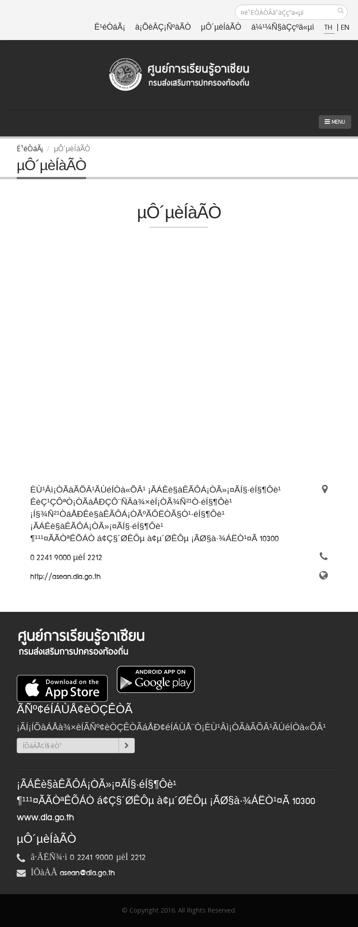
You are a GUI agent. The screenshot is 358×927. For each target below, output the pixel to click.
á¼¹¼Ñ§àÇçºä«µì (282, 27)
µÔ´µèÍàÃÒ (221, 27)
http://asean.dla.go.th (65, 576)
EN (345, 27)
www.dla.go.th (45, 817)
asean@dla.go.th (87, 873)
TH (329, 27)
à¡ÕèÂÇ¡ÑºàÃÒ (163, 27)
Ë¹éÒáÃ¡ (109, 27)
